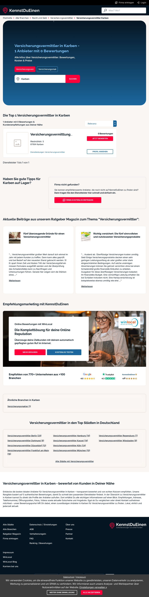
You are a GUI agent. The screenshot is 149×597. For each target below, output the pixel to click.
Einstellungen (50, 524)
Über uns (70, 524)
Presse (69, 529)
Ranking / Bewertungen (41, 543)
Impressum (8, 552)
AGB (32, 529)
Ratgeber (44, 19)
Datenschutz (36, 524)
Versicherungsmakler (19, 406)
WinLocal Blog (10, 561)
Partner (69, 534)
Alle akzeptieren (91, 592)
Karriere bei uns (10, 566)
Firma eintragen (10, 538)
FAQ (31, 538)
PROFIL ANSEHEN (100, 151)
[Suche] (127, 10)
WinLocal (7, 557)
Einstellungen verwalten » (93, 587)
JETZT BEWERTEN (100, 138)
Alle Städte (9, 19)
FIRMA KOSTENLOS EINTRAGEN (78, 200)
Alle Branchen (26, 19)
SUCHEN (73, 79)
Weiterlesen (14, 280)
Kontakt (69, 538)
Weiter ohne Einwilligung (61, 592)
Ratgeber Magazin (12, 534)
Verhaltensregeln (38, 534)
